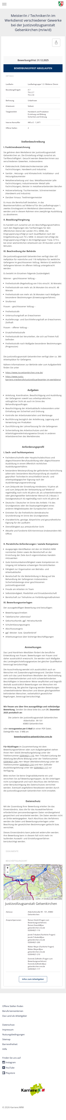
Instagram (9, 1062)
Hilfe (4, 1049)
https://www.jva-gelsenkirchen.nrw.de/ (24, 372)
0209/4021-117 (41, 767)
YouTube (8, 1067)
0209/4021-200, (11, 761)
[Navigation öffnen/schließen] (4, 4)
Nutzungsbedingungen (13, 1034)
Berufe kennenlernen (12, 1011)
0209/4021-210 (27, 764)
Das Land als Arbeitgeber (14, 1015)
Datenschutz (8, 1024)
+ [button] (8, 868)
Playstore (8, 1072)
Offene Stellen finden (12, 1006)
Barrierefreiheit (9, 1044)
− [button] (8, 872)
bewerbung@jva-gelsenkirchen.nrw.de (33, 736)
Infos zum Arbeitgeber (33, 979)
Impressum (8, 1029)
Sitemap (6, 1039)
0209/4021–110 (27, 755)
